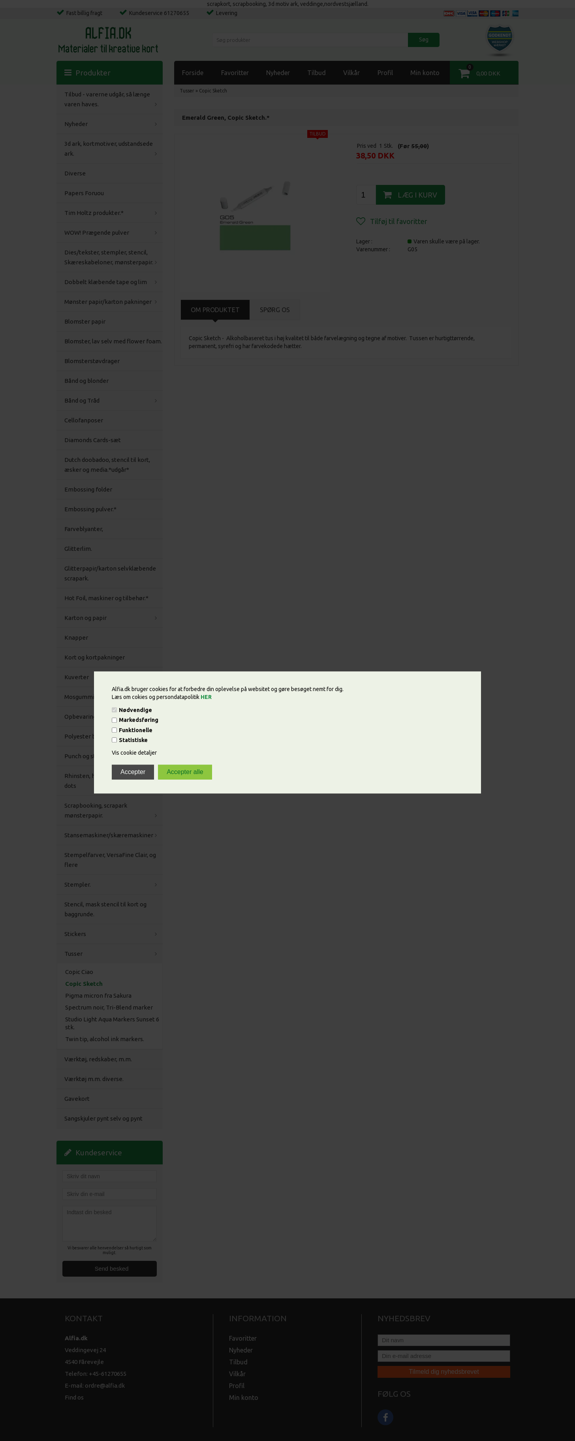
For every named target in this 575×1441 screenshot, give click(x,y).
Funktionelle (135, 730)
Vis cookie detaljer (134, 753)
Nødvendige (135, 710)
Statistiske (133, 740)
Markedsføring (138, 720)
